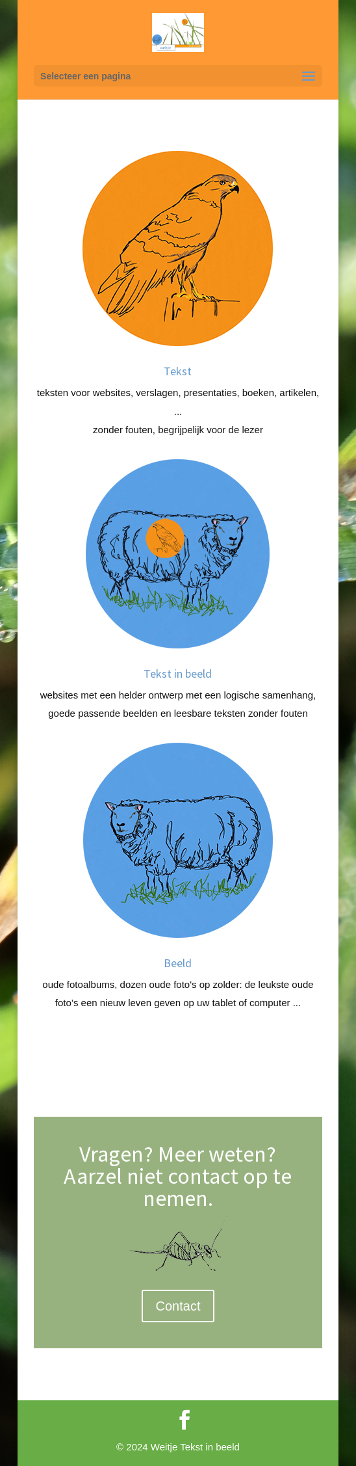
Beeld (178, 962)
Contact (178, 1306)
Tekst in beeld (178, 673)
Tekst (178, 371)
